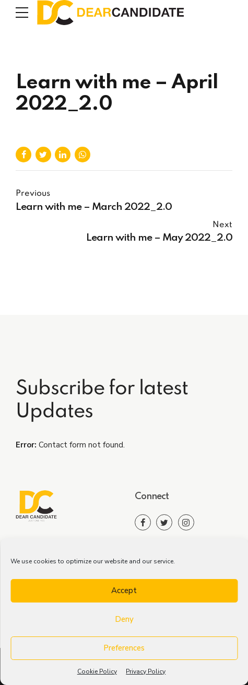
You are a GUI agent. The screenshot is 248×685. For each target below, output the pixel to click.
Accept (124, 590)
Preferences (124, 648)
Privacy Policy (146, 671)
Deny (124, 619)
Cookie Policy (97, 671)
